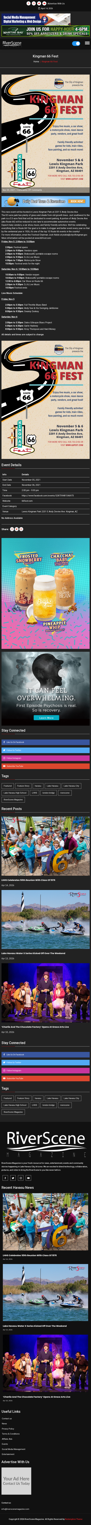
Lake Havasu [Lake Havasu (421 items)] (52, 786)
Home (36, 61)
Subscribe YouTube (14, 766)
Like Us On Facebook (15, 742)
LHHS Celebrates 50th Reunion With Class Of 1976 (28, 880)
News (4, 1423)
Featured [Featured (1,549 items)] (8, 786)
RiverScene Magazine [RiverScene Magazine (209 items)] (13, 799)
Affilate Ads (7, 1439)
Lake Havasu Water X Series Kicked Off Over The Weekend (33, 953)
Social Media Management (13, 1449)
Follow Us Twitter (13, 750)
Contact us (7, 1418)
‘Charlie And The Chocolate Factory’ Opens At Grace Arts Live (35, 1027)
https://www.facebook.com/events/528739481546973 (48, 495)
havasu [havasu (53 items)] (38, 786)
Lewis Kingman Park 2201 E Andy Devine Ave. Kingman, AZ (50, 511)
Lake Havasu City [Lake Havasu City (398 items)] (71, 786)
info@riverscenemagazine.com (15, 1509)
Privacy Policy (8, 1429)
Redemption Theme (73, 1519)
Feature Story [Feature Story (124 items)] (23, 786)
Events (5, 1444)
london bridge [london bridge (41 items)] (49, 793)
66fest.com (27, 501)
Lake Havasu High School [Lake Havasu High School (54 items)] (15, 793)
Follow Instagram (13, 758)
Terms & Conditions (11, 1434)
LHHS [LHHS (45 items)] (34, 793)
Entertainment (8, 1454)
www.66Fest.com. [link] (43, 238)
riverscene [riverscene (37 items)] (65, 793)
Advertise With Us (56, 3)
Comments (29, 190)
